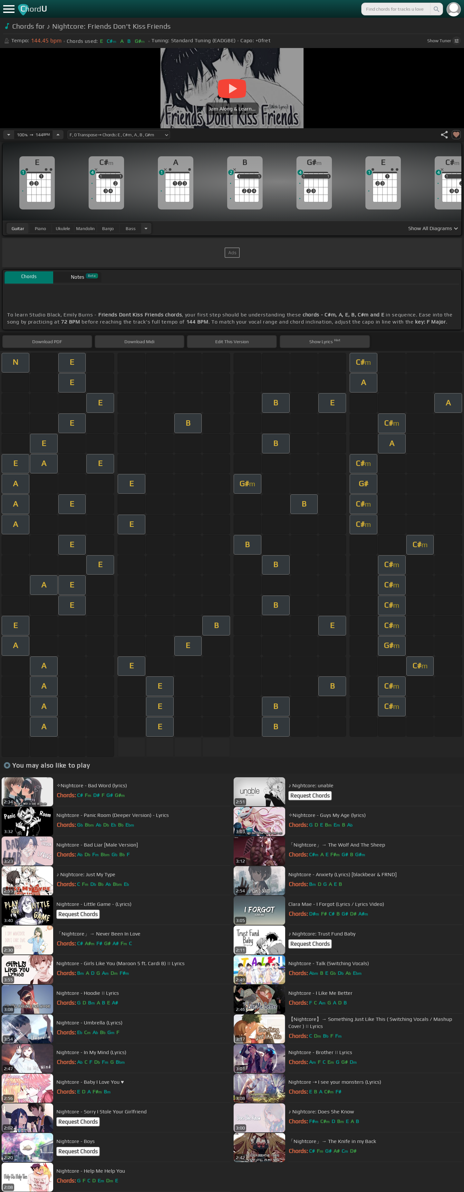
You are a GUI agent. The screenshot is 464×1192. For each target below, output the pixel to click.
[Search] (436, 9)
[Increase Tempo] (58, 134)
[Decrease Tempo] (8, 134)
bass (131, 228)
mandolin (85, 228)
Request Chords (310, 795)
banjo (108, 228)
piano (40, 228)
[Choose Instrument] (146, 228)
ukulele (63, 228)
